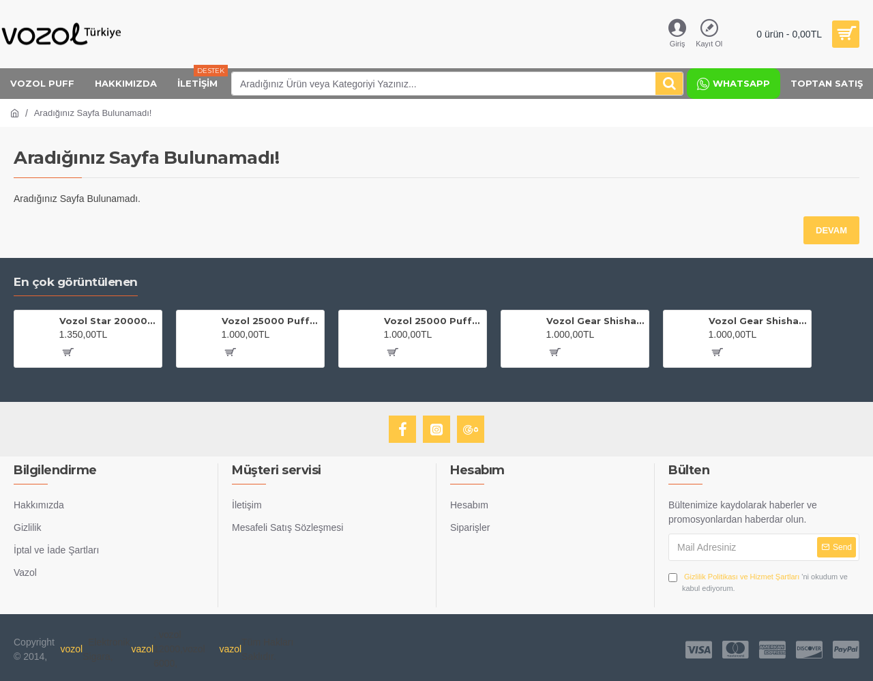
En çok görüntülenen (76, 282)
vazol (142, 648)
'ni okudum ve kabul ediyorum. (758, 581)
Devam (831, 230)
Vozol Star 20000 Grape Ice (108, 320)
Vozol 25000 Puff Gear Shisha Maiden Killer (271, 320)
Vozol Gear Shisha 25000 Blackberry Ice (595, 320)
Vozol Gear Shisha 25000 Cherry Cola (758, 320)
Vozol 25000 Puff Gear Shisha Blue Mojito (433, 320)
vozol (72, 648)
